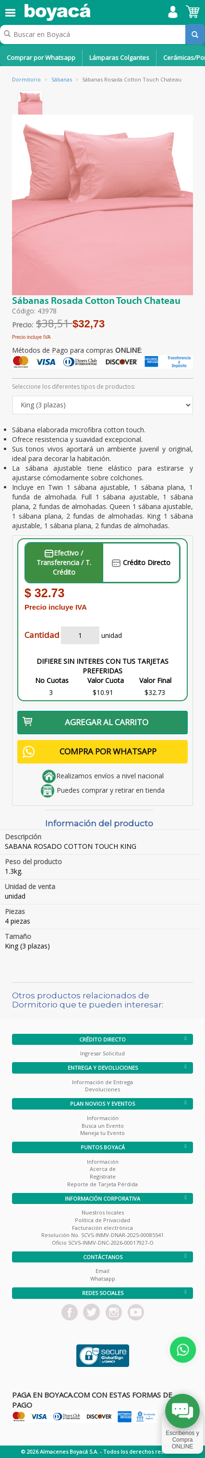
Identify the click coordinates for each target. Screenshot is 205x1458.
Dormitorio (26, 79)
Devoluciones (102, 1089)
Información (103, 1118)
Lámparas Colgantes (119, 57)
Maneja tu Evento (102, 1132)
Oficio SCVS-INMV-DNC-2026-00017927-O (103, 1242)
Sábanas (61, 79)
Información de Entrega (102, 1082)
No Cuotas (52, 680)
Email (102, 1270)
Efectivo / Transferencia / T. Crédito (63, 562)
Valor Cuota (105, 680)
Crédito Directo (141, 562)
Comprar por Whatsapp (41, 57)
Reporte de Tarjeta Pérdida (102, 1184)
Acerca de (103, 1168)
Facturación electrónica (102, 1227)
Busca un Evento (103, 1125)
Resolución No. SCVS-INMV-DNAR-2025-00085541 (102, 1234)
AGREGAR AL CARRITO (85, 722)
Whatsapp (102, 1278)
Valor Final (155, 680)
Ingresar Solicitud (102, 1053)
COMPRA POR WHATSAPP (90, 752)
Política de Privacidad (102, 1220)
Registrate (103, 1176)
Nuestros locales (103, 1212)
